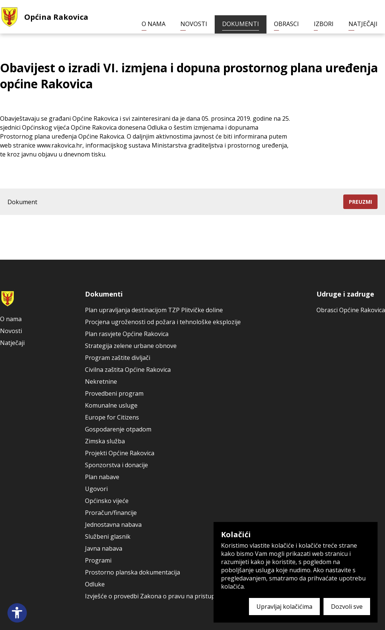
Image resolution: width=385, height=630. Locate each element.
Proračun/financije (111, 513)
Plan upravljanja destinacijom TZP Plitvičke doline (154, 310)
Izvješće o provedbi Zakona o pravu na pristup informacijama (170, 596)
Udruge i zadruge (345, 293)
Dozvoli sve (347, 606)
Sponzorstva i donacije (116, 465)
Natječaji (363, 24)
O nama (153, 24)
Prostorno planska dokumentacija (132, 572)
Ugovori (96, 489)
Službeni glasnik (107, 536)
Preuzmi (360, 201)
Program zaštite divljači (117, 358)
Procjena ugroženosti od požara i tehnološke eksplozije (163, 322)
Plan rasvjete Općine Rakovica (126, 334)
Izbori (324, 24)
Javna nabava (103, 548)
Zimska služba (105, 441)
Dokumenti (240, 24)
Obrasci (286, 24)
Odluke (95, 584)
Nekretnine (101, 381)
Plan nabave (102, 477)
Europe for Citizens (112, 417)
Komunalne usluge (111, 405)
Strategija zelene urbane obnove (131, 346)
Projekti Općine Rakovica (119, 453)
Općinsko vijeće (107, 501)
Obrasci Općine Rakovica (350, 310)
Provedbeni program (114, 393)
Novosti (193, 24)
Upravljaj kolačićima (284, 606)
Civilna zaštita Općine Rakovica (128, 369)
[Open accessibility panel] (17, 613)
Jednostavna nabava (113, 524)
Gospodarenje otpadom (118, 429)
